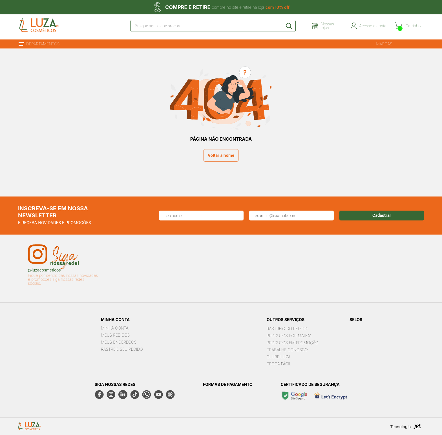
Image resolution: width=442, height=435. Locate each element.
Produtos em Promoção (292, 341)
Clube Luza (279, 356)
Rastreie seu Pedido (122, 348)
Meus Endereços (118, 341)
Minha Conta (115, 327)
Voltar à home (221, 154)
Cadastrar (381, 214)
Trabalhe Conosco (287, 348)
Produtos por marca (289, 334)
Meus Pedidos (115, 334)
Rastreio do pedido (287, 327)
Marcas (384, 43)
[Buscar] (290, 26)
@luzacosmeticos (44, 269)
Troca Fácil (279, 363)
